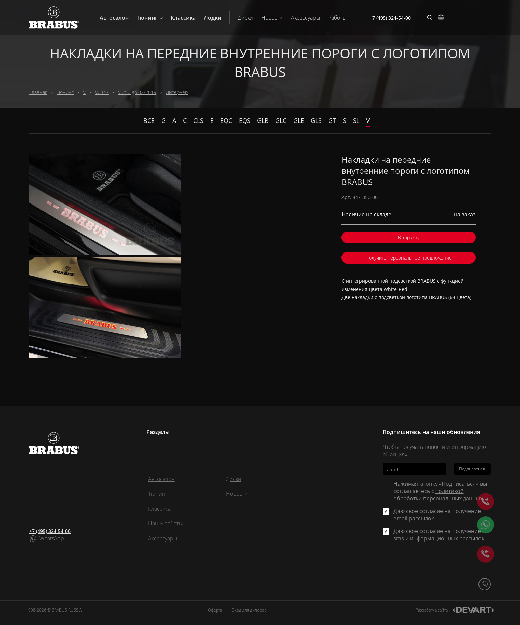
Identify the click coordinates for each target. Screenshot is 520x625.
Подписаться (472, 469)
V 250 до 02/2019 (137, 92)
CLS (198, 120)
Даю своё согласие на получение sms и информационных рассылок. (439, 534)
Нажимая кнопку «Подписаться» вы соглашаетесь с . (440, 491)
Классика (183, 17)
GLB (263, 120)
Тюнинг (150, 17)
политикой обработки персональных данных (438, 494)
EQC (226, 120)
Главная (38, 92)
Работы (337, 17)
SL (356, 120)
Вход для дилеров (249, 610)
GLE (298, 120)
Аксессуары (305, 17)
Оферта (215, 610)
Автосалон (114, 17)
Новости (272, 17)
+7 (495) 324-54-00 (50, 531)
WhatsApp (51, 538)
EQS (244, 120)
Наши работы (165, 523)
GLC (280, 120)
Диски (245, 17)
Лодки (212, 17)
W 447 (102, 92)
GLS (316, 120)
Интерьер (177, 92)
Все (149, 120)
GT (332, 120)
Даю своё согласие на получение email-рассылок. (437, 514)
